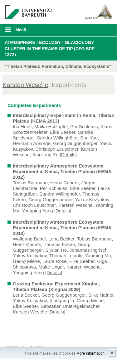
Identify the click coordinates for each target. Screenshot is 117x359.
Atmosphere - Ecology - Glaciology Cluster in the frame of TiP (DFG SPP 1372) (50, 48)
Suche (102, 30)
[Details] (68, 154)
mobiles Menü (25, 31)
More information (90, 353)
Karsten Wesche (25, 84)
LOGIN (106, 18)
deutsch (91, 18)
